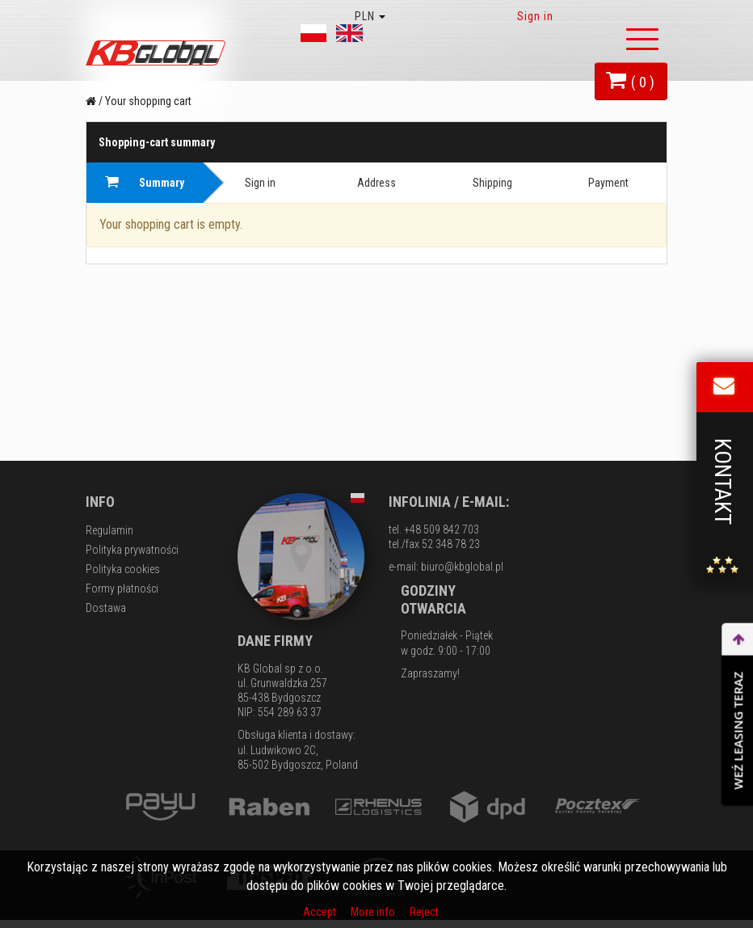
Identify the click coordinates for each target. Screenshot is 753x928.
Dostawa (106, 607)
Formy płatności (122, 588)
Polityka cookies (123, 569)
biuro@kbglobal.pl (462, 566)
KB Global (158, 52)
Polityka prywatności (132, 549)
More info (374, 911)
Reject (424, 911)
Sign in (535, 16)
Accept (321, 911)
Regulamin (109, 530)
